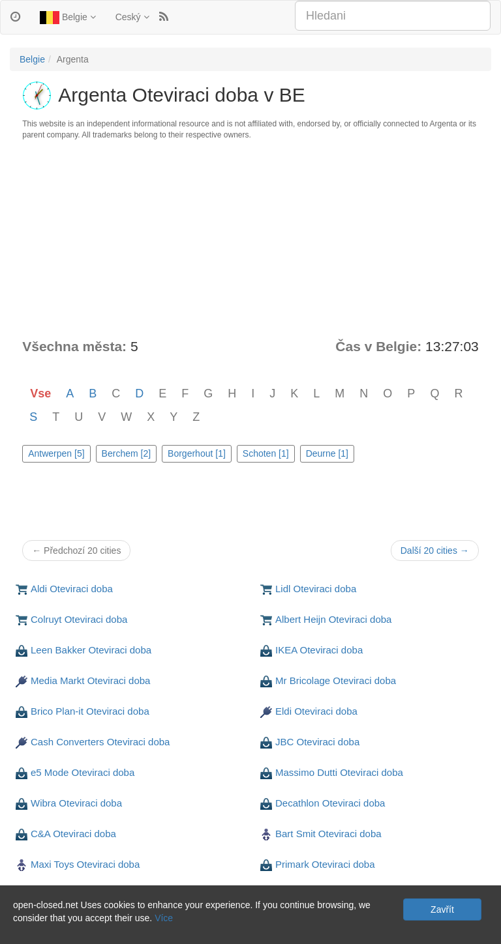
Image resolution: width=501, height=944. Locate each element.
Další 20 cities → (435, 550)
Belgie (68, 17)
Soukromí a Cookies (51, 931)
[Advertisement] (250, 239)
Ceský (132, 17)
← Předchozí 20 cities (76, 550)
